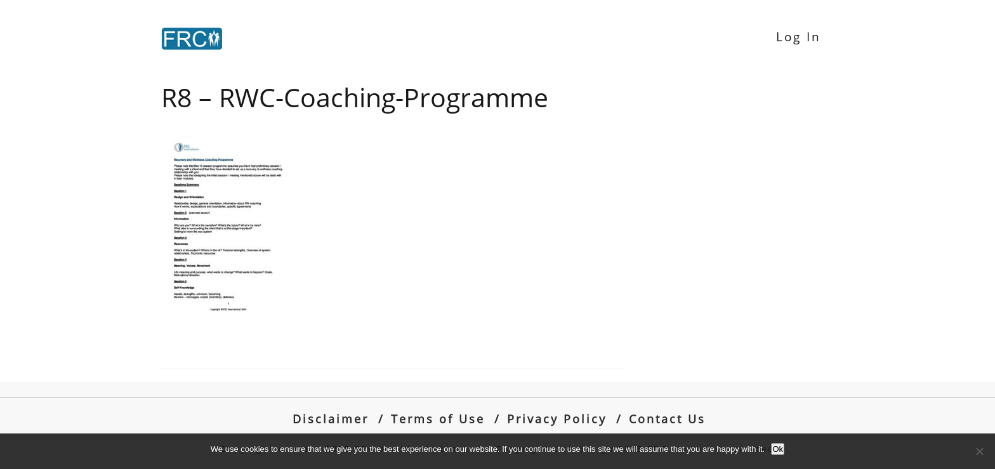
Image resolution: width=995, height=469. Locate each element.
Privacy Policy (557, 418)
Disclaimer (331, 418)
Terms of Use (438, 418)
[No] (979, 451)
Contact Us (667, 418)
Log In (798, 37)
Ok (777, 449)
